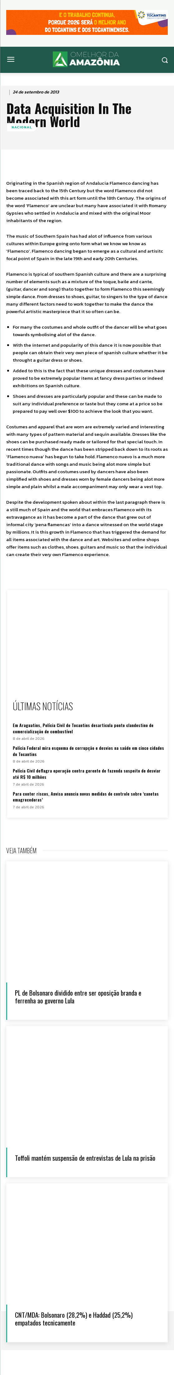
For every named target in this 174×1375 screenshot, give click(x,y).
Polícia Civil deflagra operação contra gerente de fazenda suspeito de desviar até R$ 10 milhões (87, 773)
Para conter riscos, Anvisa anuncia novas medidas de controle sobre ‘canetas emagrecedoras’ (86, 796)
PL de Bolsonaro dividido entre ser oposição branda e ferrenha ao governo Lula (78, 996)
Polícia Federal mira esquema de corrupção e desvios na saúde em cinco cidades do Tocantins (88, 751)
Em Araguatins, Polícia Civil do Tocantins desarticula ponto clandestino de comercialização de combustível (83, 728)
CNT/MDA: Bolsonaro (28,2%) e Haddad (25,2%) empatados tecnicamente (74, 1318)
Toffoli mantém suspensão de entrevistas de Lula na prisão (85, 1158)
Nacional (21, 127)
